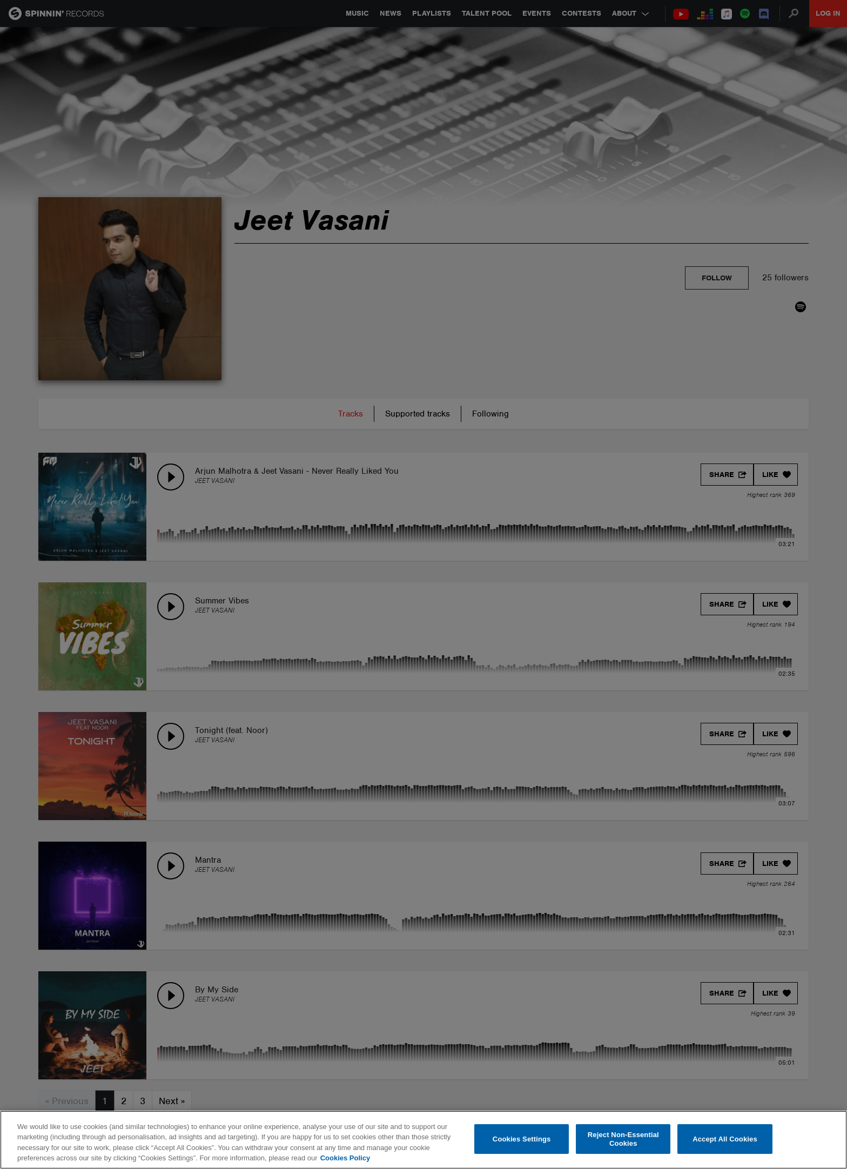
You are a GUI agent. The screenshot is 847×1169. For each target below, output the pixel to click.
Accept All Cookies (725, 1139)
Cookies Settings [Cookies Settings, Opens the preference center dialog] (522, 1139)
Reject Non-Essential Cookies (623, 1139)
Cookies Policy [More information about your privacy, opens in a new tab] (345, 1158)
